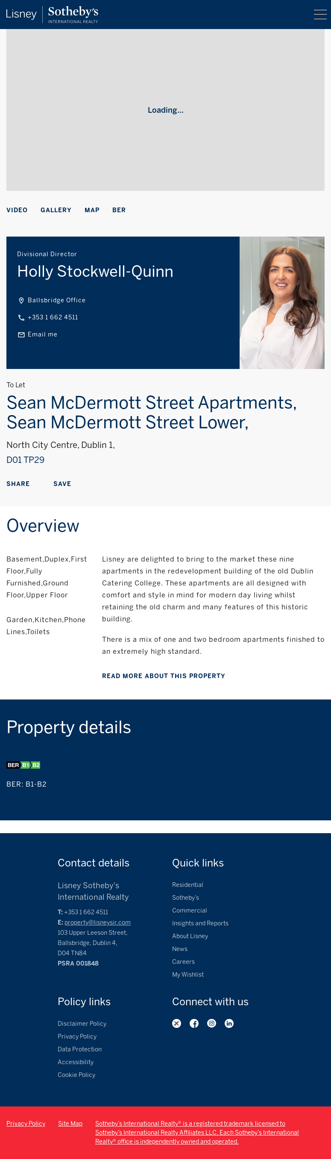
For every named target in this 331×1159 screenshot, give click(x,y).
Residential (187, 885)
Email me (43, 334)
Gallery (56, 210)
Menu (320, 14)
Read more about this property (164, 676)
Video (17, 210)
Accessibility (76, 1062)
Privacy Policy (77, 1036)
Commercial (189, 910)
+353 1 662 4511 (53, 317)
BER (119, 210)
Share (18, 484)
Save (62, 484)
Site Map (70, 1123)
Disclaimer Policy (82, 1023)
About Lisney (190, 936)
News (179, 949)
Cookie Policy (76, 1075)
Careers (183, 962)
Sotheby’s (185, 897)
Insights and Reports (200, 923)
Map (92, 210)
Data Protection (80, 1049)
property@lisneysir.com (97, 922)
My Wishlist (188, 974)
